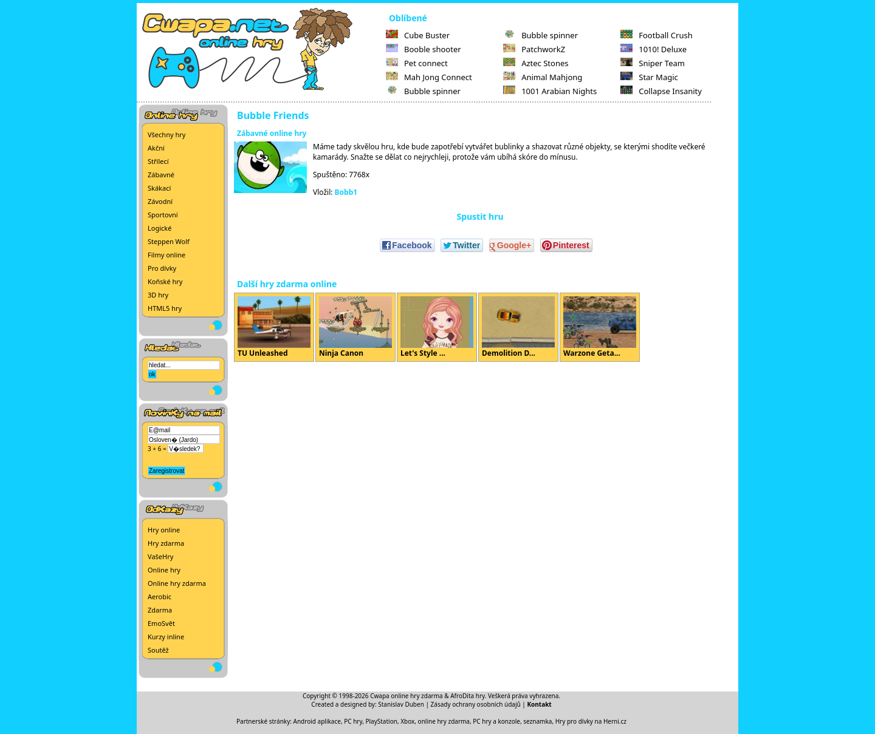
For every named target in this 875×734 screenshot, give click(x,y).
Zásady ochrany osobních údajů (476, 704)
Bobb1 (346, 192)
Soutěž (158, 649)
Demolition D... (518, 327)
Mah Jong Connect (429, 77)
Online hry (164, 569)
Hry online (164, 529)
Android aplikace (317, 721)
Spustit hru (479, 216)
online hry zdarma (444, 721)
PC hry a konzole (496, 721)
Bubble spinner (423, 91)
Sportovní (163, 214)
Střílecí (158, 161)
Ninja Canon (355, 327)
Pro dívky (162, 268)
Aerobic (159, 596)
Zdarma (160, 609)
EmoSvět (161, 623)
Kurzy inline (166, 636)
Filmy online (166, 254)
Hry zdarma (166, 543)
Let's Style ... (436, 327)
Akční (156, 147)
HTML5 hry (165, 308)
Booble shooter (423, 49)
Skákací (159, 187)
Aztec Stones (535, 63)
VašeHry (160, 556)
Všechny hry (166, 134)
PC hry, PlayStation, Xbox (379, 721)
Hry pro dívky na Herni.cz (590, 721)
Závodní (160, 201)
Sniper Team (652, 63)
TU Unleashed (274, 327)
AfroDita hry (467, 696)
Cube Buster (418, 35)
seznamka (537, 721)
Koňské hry (165, 281)
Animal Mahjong (542, 77)
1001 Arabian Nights (550, 91)
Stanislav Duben (401, 704)
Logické (159, 228)
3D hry (158, 294)
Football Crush (656, 35)
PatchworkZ (534, 49)
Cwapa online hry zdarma (406, 696)
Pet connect (417, 63)
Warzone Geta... (599, 327)
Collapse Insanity (661, 91)
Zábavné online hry (271, 133)
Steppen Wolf (169, 241)
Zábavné (161, 174)
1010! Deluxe (653, 49)
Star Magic (649, 77)
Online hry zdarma (177, 583)
